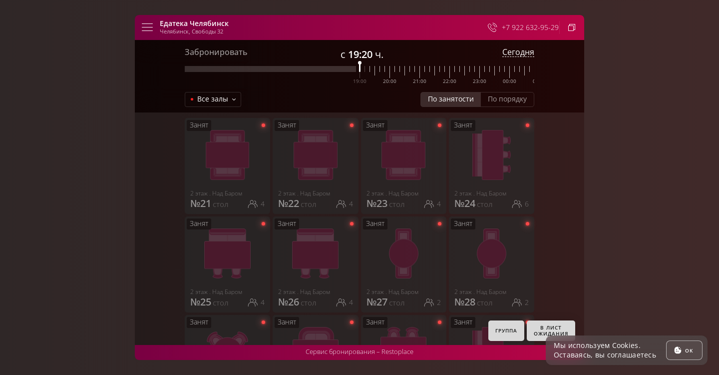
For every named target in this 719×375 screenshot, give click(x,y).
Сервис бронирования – (359, 351)
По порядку (507, 99)
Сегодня (518, 52)
